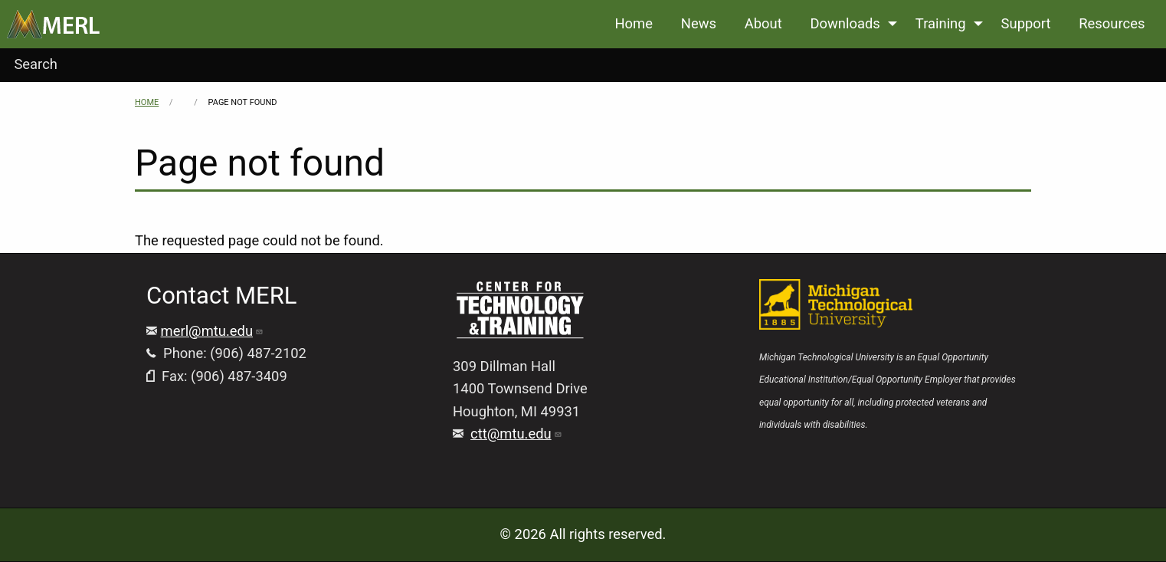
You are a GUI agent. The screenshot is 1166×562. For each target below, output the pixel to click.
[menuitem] (53, 24)
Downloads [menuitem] (844, 23)
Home (147, 102)
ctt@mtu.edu (516, 434)
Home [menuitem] (633, 23)
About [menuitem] (763, 23)
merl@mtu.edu (212, 331)
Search (35, 64)
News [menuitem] (698, 23)
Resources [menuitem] (1112, 23)
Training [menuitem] (940, 23)
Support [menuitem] (1026, 23)
